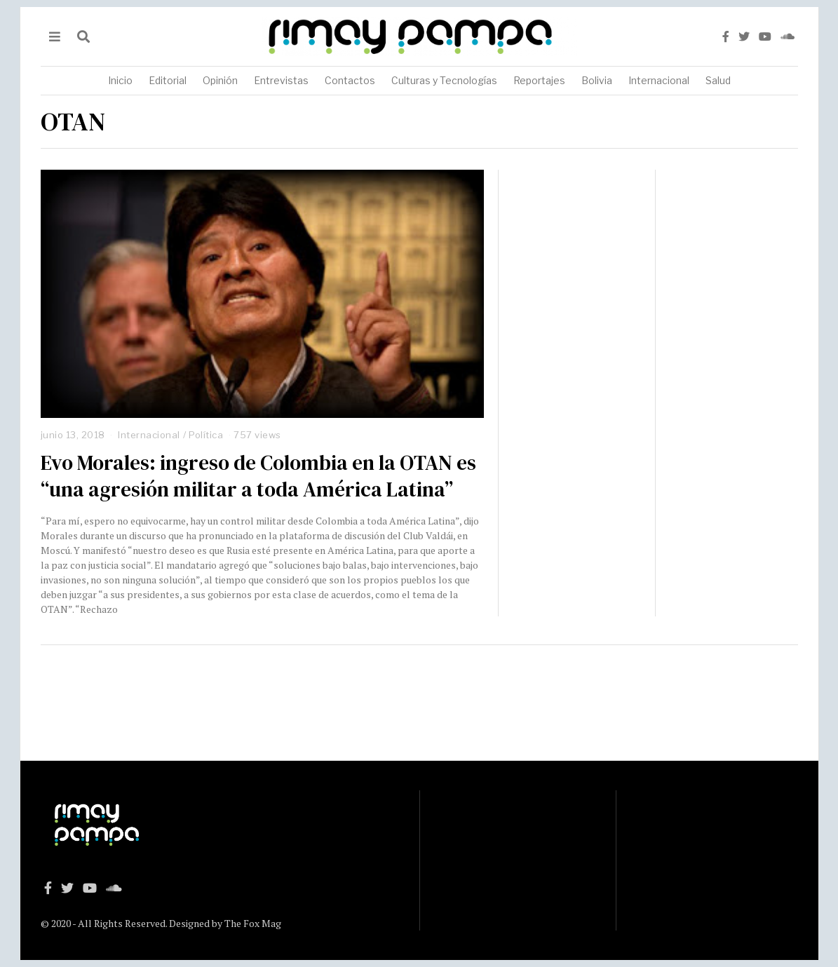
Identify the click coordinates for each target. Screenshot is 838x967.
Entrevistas (281, 80)
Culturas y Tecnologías (444, 80)
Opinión (220, 80)
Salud (718, 80)
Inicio (120, 80)
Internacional (658, 80)
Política (206, 434)
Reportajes (539, 80)
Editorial (168, 80)
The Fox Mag (252, 923)
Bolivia (596, 80)
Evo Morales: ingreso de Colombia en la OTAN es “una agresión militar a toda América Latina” (258, 476)
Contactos (350, 80)
